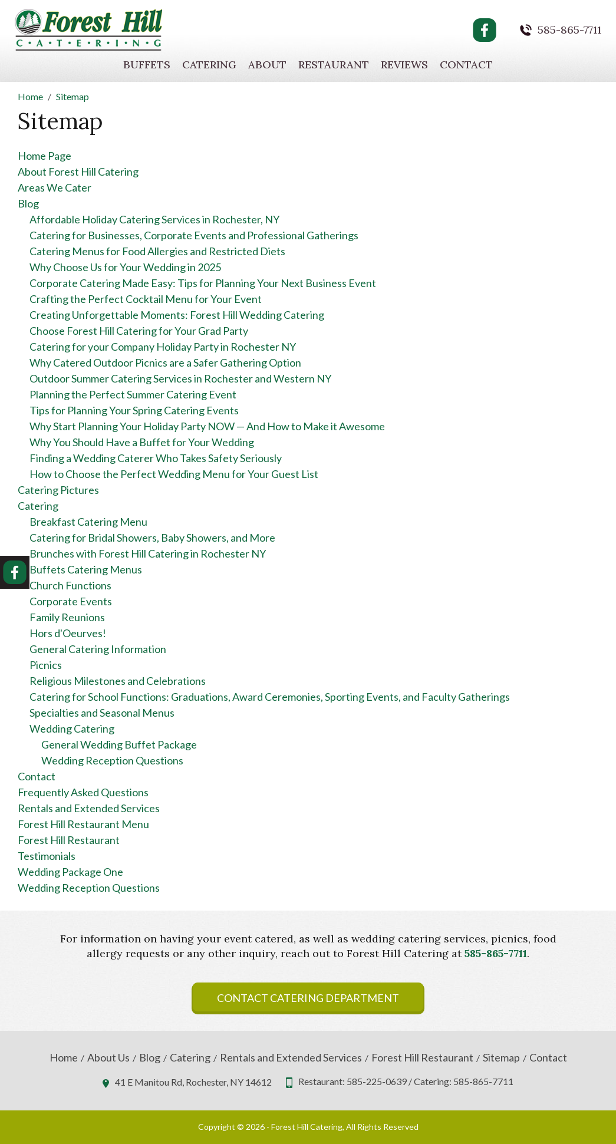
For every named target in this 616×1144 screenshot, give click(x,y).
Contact (466, 64)
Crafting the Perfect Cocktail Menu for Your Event (145, 298)
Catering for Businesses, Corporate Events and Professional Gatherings (193, 235)
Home (64, 1057)
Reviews (404, 64)
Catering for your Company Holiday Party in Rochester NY (162, 346)
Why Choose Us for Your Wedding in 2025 (125, 267)
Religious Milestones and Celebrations (117, 680)
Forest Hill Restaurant (69, 839)
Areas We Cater (54, 187)
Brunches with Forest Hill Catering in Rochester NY (147, 553)
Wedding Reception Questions (112, 760)
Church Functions (70, 585)
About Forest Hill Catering (78, 171)
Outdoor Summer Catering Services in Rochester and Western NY (180, 378)
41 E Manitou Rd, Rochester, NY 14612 (193, 1081)
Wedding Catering (71, 728)
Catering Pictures (58, 489)
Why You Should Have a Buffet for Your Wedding (141, 442)
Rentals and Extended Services (89, 808)
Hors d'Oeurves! (67, 633)
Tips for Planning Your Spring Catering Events (134, 410)
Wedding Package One (70, 871)
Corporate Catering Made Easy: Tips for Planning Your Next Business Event (202, 282)
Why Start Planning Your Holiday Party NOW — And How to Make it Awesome (207, 426)
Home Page (44, 155)
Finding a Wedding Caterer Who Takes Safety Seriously (155, 457)
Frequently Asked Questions (83, 792)
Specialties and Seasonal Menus (101, 712)
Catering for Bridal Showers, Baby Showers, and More (152, 537)
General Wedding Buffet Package (119, 744)
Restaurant (333, 64)
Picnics (45, 664)
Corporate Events (70, 601)
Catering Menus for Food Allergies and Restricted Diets (157, 251)
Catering (209, 64)
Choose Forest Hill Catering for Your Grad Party (138, 330)
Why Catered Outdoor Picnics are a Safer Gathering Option (165, 362)
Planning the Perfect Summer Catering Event (132, 394)
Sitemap (501, 1057)
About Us (108, 1057)
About (267, 64)
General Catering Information (97, 648)
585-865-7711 (569, 30)
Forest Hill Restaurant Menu (83, 823)
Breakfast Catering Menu (88, 521)
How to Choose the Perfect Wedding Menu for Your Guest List (173, 473)
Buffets (146, 64)
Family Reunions (67, 617)
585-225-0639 (377, 1081)
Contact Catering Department (308, 997)
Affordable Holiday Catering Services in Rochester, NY (154, 219)
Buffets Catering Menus (85, 569)
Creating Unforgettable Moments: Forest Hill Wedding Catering (176, 314)
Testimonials (46, 855)
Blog (28, 203)
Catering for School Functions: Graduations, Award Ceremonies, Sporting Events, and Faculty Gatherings (269, 696)
